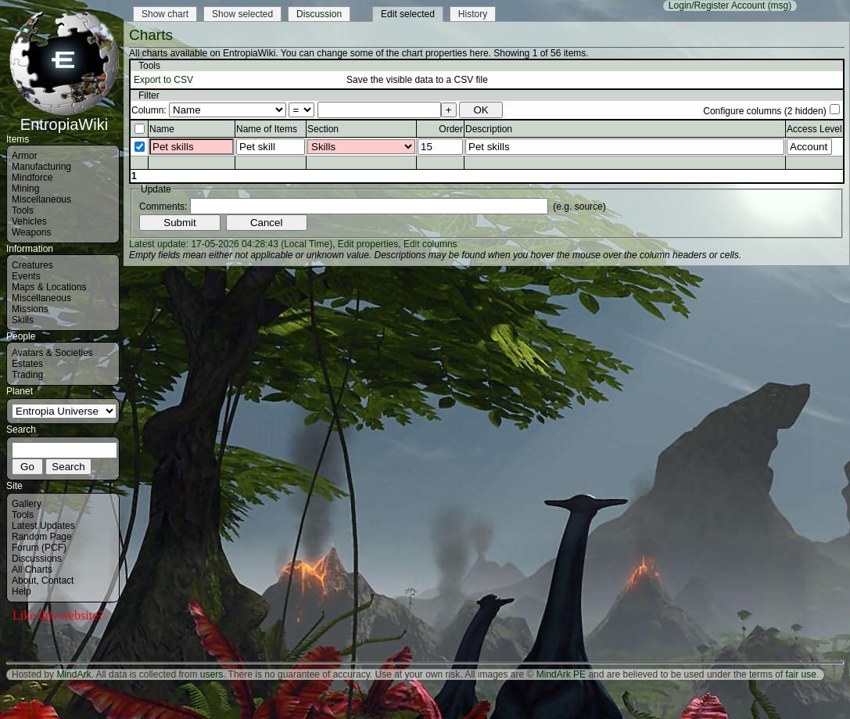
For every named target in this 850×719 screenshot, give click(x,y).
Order (451, 129)
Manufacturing (41, 166)
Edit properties (368, 244)
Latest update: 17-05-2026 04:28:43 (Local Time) (230, 244)
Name (161, 129)
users (211, 674)
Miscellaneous (41, 199)
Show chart (165, 14)
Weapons (31, 232)
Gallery (26, 503)
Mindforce (32, 177)
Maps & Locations (49, 287)
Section (323, 129)
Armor (25, 155)
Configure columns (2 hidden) (764, 111)
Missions (30, 309)
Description (488, 129)
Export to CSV (163, 79)
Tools (23, 210)
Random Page (42, 536)
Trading (27, 374)
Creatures (32, 265)
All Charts (32, 569)
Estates (27, 363)
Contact (57, 580)
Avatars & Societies (52, 352)
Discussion (319, 14)
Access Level (814, 129)
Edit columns (430, 244)
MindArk (73, 674)
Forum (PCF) (39, 547)
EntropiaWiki (64, 117)
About (24, 580)
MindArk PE (561, 674)
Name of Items (266, 129)
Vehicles (29, 221)
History (472, 14)
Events (26, 276)
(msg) (780, 5)
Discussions (37, 558)
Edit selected (408, 14)
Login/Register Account (717, 5)
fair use (801, 674)
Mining (25, 188)
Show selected (242, 14)
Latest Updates (43, 525)
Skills (23, 320)
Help (21, 591)
